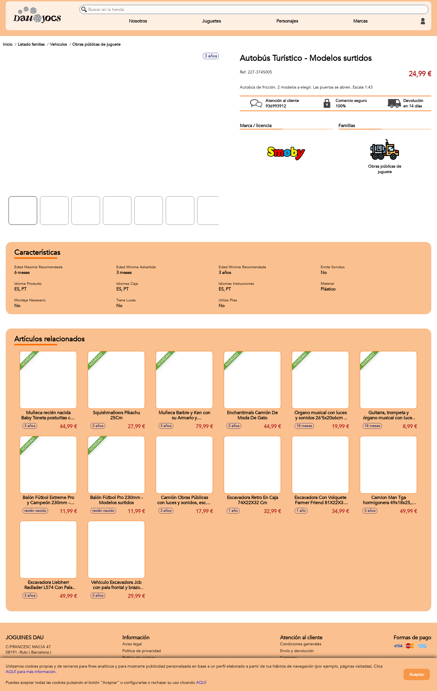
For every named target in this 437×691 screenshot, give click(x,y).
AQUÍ (201, 682)
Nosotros (138, 21)
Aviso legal (132, 644)
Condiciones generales (300, 644)
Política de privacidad (141, 651)
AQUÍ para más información (30, 671)
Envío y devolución (297, 651)
